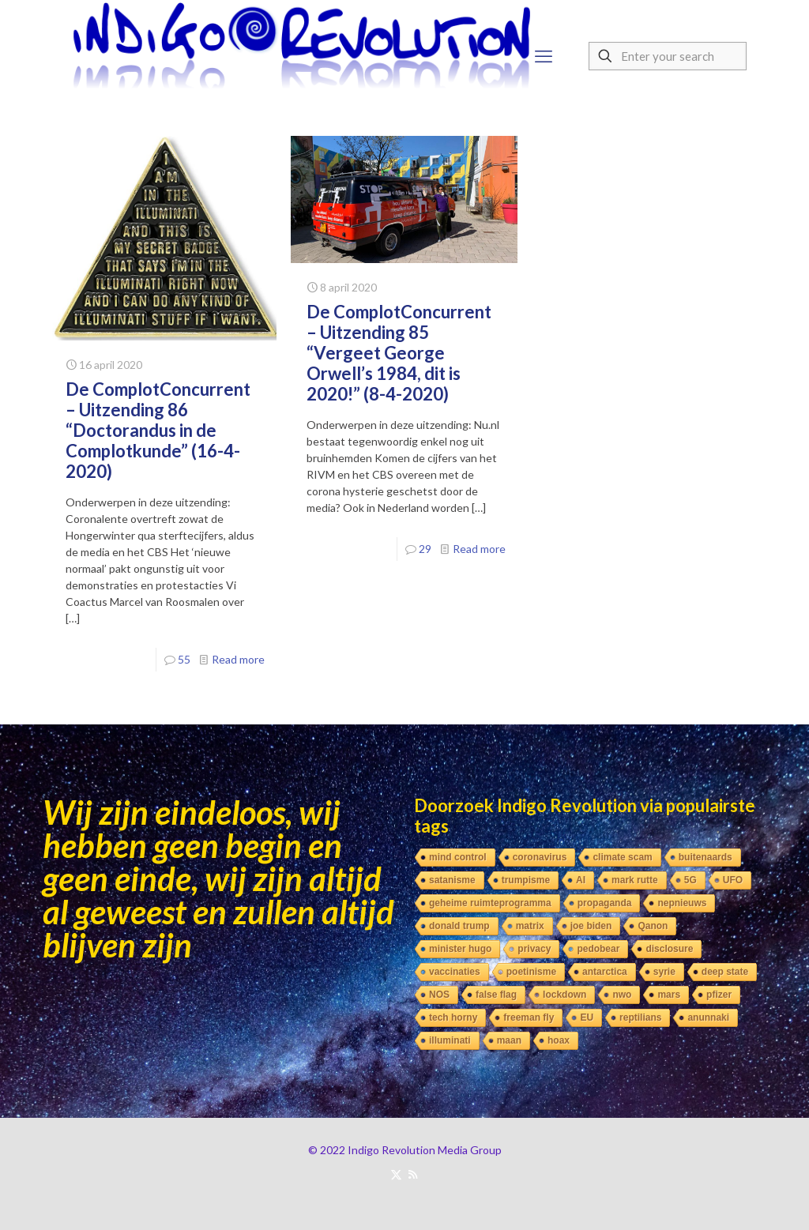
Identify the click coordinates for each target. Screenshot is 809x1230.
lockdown (564, 994)
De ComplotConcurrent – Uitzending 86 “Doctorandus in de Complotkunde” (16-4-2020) (158, 430)
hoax (558, 1040)
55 (184, 659)
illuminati (450, 1040)
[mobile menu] (543, 56)
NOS (439, 994)
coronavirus (540, 857)
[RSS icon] (413, 1174)
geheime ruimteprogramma (490, 902)
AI (580, 880)
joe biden (591, 925)
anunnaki (708, 1017)
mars (668, 994)
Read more (238, 659)
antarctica (604, 971)
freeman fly (528, 1017)
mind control (458, 857)
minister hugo (460, 948)
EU (586, 1017)
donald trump (459, 925)
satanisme (452, 880)
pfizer (719, 994)
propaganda (605, 902)
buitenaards (705, 857)
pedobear (598, 948)
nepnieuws (681, 902)
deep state (725, 971)
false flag (496, 994)
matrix (530, 925)
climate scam (622, 857)
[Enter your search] (668, 56)
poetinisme (531, 971)
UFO (733, 880)
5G (690, 880)
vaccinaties (454, 971)
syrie (664, 971)
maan (509, 1040)
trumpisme (526, 880)
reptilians (640, 1017)
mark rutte (634, 880)
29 (425, 548)
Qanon (653, 925)
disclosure (669, 948)
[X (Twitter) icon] (396, 1174)
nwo (621, 994)
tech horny (453, 1017)
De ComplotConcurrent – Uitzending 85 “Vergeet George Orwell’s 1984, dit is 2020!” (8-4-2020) (399, 352)
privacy (534, 948)
